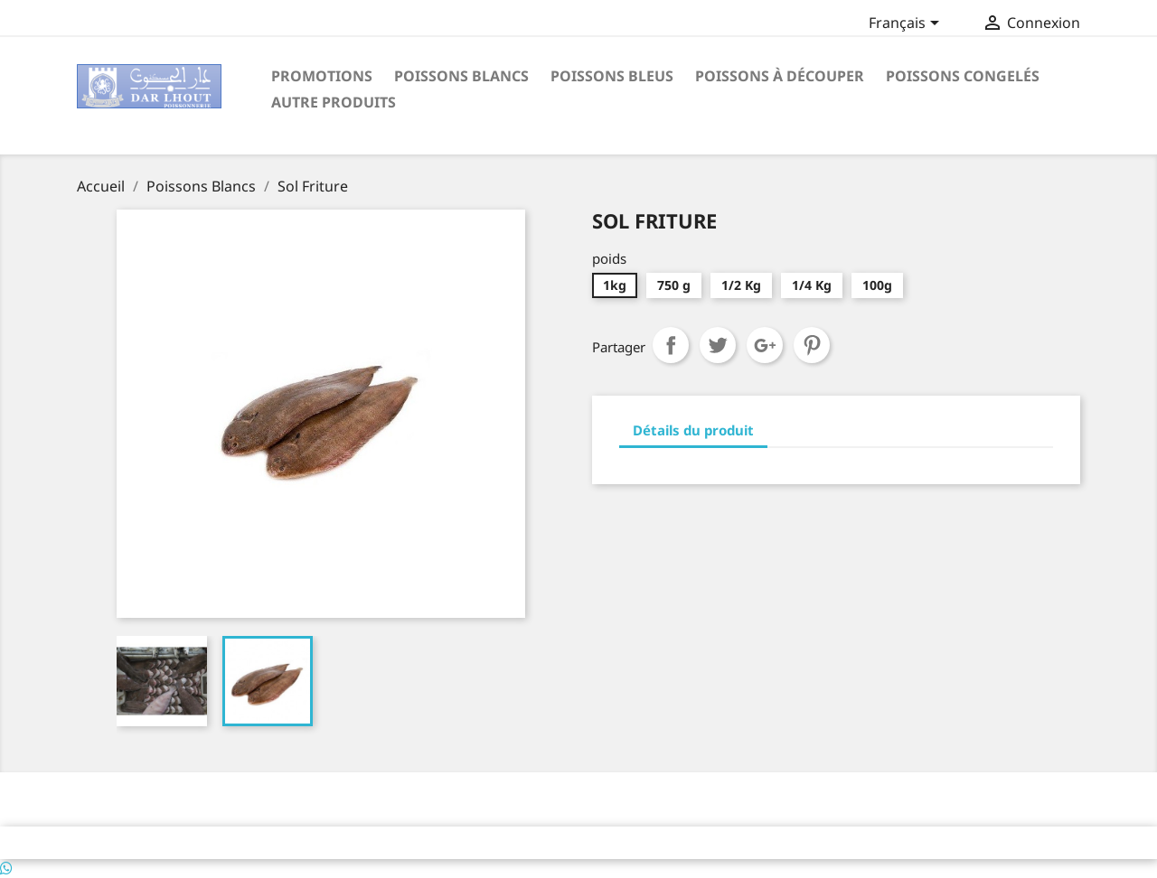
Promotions (321, 76)
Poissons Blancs (461, 76)
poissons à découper (779, 76)
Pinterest (812, 345)
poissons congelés (962, 76)
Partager (671, 345)
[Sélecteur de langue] (907, 24)
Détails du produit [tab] (693, 430)
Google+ (765, 345)
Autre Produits (333, 102)
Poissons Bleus (611, 76)
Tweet (718, 345)
